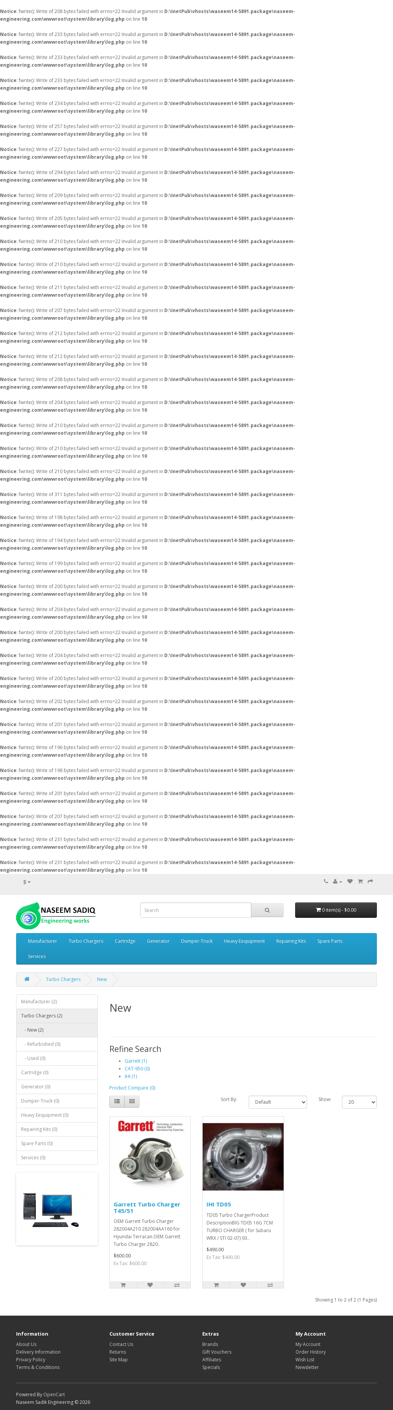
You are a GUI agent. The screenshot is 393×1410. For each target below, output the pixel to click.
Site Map (118, 1359)
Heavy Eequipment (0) (44, 1115)
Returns (117, 1352)
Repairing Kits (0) (39, 1129)
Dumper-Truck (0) (40, 1101)
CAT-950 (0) (137, 1068)
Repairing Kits (291, 941)
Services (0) (33, 1157)
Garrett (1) (136, 1061)
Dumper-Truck (197, 941)
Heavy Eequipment (244, 941)
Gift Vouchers (216, 1352)
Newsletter (307, 1367)
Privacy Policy (30, 1359)
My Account (308, 1344)
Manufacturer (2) (39, 1001)
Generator (158, 941)
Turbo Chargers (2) (41, 1015)
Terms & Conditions (37, 1367)
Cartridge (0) (34, 1072)
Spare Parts (329, 941)
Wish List (305, 1359)
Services (37, 956)
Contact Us (121, 1344)
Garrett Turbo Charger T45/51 (147, 1207)
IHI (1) (131, 1076)
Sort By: (229, 1099)
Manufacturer (42, 941)
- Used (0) (33, 1058)
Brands (210, 1344)
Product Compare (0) (132, 1088)
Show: (324, 1099)
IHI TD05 (218, 1204)
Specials (211, 1367)
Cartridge (125, 941)
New (102, 979)
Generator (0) (35, 1086)
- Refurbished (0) (40, 1044)
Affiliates (211, 1359)
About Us (26, 1344)
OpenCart (54, 1394)
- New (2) (32, 1030)
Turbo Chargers (86, 941)
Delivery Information (38, 1352)
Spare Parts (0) (37, 1143)
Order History (311, 1352)
